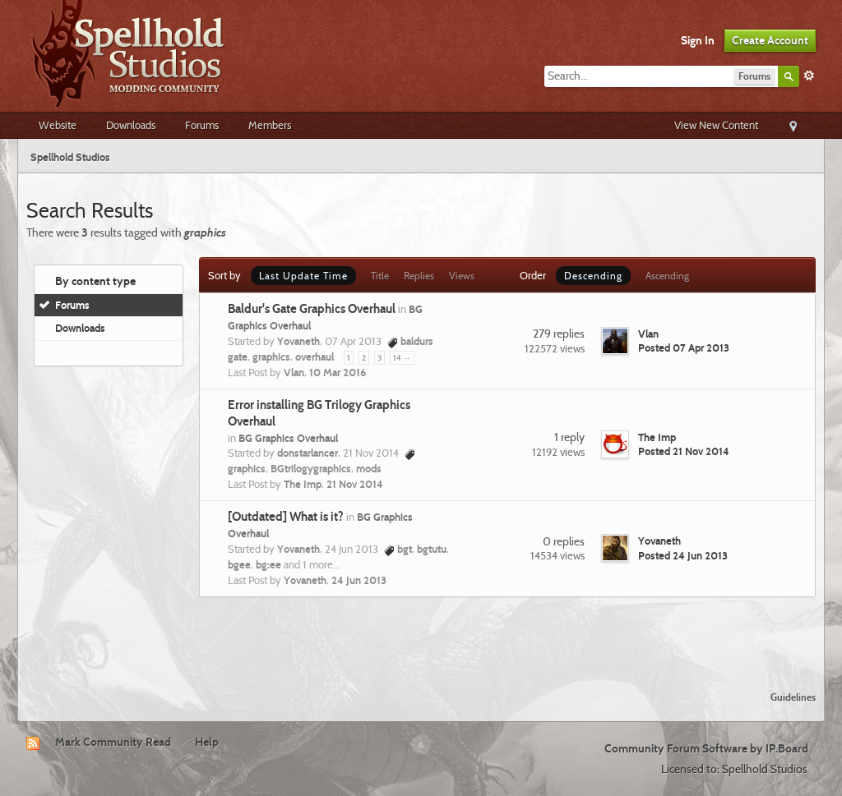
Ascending (667, 275)
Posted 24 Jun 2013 (683, 555)
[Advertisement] (421, 634)
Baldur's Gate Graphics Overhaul (312, 308)
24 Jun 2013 (358, 580)
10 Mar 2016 (337, 372)
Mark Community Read (113, 741)
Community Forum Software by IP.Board (706, 748)
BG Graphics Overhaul (288, 437)
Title (380, 275)
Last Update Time (303, 275)
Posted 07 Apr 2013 (683, 347)
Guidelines (793, 697)
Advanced (809, 75)
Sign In (698, 40)
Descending (593, 275)
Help (207, 741)
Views (461, 275)
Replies (419, 275)
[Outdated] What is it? (286, 516)
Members (269, 124)
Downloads (130, 124)
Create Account (770, 40)
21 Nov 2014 (354, 483)
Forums (202, 124)
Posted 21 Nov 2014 (683, 451)
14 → (402, 357)
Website (57, 124)
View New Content (716, 124)
